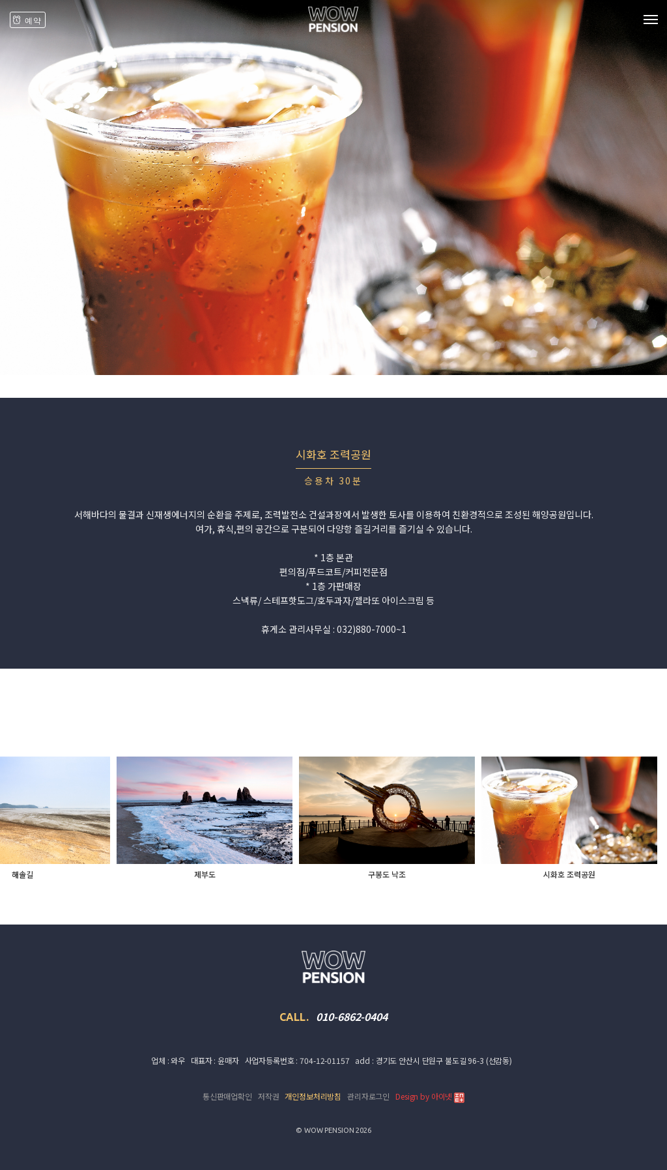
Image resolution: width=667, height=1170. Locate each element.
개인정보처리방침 (313, 1096)
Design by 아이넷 (429, 1097)
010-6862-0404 (351, 1016)
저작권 (268, 1096)
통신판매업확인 (227, 1096)
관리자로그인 (368, 1096)
